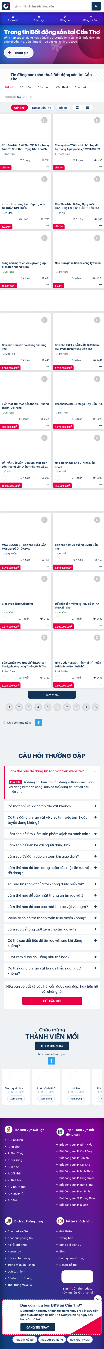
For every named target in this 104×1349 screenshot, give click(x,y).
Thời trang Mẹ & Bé (20, 1285)
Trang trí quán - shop (21, 1265)
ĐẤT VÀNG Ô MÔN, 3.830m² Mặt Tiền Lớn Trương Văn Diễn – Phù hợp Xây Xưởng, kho (24, 464)
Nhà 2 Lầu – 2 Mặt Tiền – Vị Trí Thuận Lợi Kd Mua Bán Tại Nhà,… (78, 664)
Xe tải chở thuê (17, 1245)
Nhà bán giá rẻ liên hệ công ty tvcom (78, 263)
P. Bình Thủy (15, 1153)
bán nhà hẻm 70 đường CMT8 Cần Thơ (76, 546)
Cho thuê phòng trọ (20, 1238)
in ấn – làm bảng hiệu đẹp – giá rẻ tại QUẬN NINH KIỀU (23, 206)
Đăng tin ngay (37, 1327)
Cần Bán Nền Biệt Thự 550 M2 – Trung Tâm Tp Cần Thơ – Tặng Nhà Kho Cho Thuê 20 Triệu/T (25, 147)
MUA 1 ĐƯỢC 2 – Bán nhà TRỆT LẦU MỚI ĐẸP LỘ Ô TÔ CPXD (24, 546)
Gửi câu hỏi (52, 1001)
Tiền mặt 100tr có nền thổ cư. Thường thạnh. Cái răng (25, 405)
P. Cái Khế (14, 1173)
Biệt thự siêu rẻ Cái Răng (17, 603)
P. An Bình (14, 1146)
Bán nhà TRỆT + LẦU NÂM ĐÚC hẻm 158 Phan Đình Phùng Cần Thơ (77, 346)
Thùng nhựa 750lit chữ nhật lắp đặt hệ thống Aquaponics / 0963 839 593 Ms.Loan (78, 147)
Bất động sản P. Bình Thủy (76, 1171)
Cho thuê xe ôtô (18, 1231)
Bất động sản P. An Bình (74, 1191)
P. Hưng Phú (15, 1193)
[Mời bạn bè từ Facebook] (51, 1061)
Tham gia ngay (52, 1045)
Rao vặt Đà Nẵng (52, 1339)
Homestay (14, 1251)
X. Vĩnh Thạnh (17, 1187)
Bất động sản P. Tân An (74, 1158)
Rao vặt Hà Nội (25, 1339)
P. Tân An (13, 1167)
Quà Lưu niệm (16, 1271)
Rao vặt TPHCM (80, 1339)
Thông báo (66, 1238)
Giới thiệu (65, 1231)
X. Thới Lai (14, 1180)
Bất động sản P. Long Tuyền (77, 1178)
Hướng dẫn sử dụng (71, 1258)
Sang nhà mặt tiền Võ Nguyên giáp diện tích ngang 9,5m (24, 264)
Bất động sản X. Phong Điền (77, 1198)
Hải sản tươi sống (19, 1258)
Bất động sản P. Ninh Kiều (75, 1144)
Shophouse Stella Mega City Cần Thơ (78, 404)
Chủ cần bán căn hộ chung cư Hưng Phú (24, 346)
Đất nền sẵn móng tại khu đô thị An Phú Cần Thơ (77, 605)
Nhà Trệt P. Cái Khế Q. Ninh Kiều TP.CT (75, 464)
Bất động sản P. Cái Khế (74, 1164)
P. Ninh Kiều (15, 1140)
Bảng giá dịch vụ (70, 1245)
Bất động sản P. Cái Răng (75, 1151)
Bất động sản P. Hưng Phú (76, 1184)
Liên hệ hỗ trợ (68, 1265)
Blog (62, 1251)
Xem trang (16, 1098)
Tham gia (22, 52)
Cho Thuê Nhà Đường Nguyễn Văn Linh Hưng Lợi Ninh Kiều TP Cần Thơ (77, 206)
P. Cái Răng (15, 1160)
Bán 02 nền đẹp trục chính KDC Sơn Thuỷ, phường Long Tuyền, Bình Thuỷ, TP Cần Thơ (25, 664)
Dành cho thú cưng (20, 1278)
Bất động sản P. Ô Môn (73, 1205)
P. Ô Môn (13, 1200)
